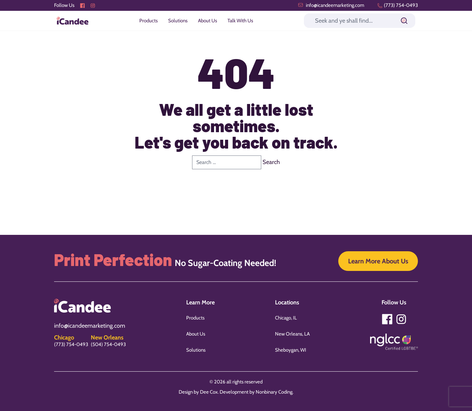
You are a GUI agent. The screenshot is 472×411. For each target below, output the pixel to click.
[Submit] (404, 20)
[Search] (359, 20)
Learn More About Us (378, 261)
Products (148, 21)
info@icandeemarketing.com (331, 5)
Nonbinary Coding (274, 392)
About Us (207, 21)
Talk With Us (240, 21)
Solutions (177, 21)
